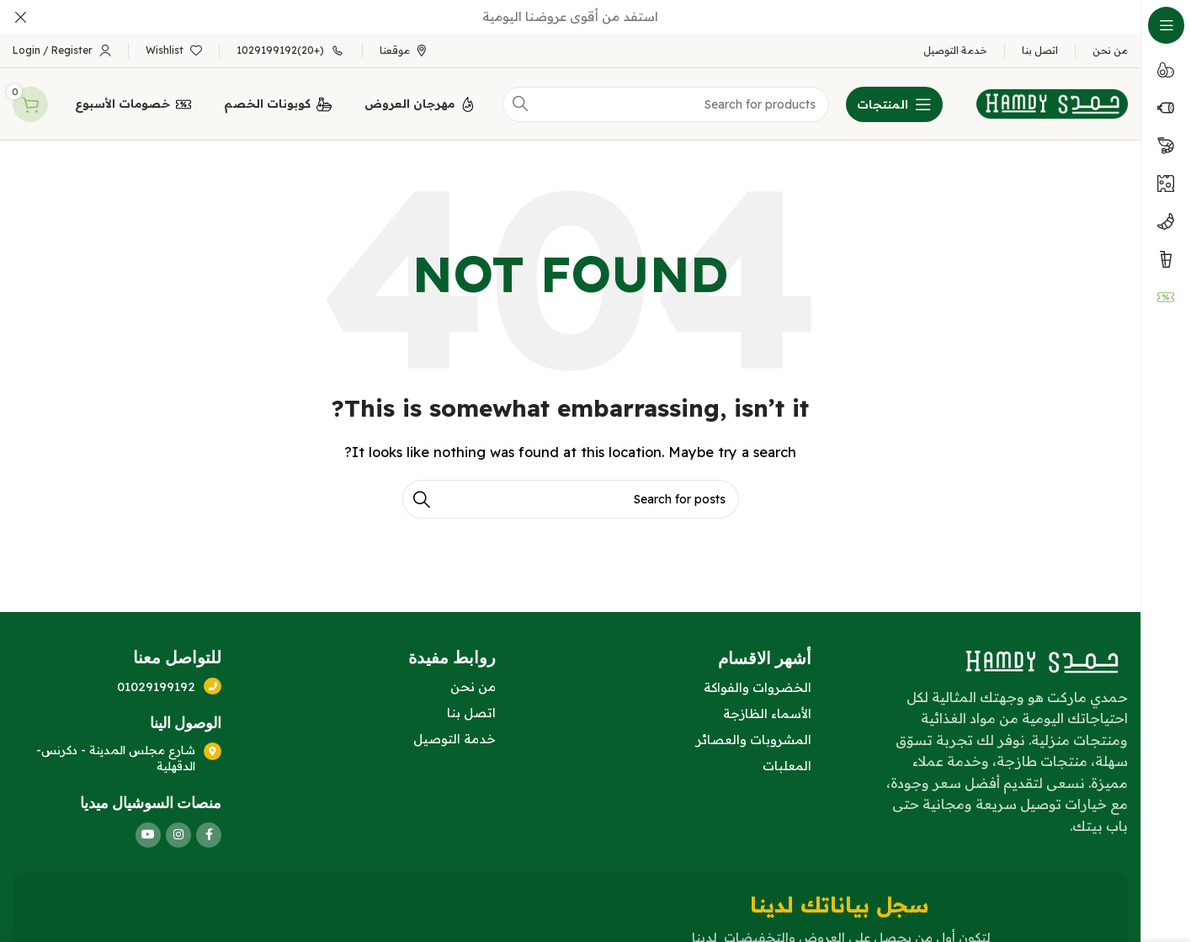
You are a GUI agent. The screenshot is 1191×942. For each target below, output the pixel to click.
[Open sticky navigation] (894, 101)
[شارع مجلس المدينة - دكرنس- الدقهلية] (213, 747)
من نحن (473, 683)
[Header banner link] (595, 17)
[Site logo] (1052, 100)
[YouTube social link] (148, 832)
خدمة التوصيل (454, 735)
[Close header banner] (21, 17)
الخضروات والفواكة (757, 684)
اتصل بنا (471, 709)
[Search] (570, 496)
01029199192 (157, 683)
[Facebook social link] (208, 832)
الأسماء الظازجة (767, 710)
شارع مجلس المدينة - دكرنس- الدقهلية (116, 755)
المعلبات (787, 762)
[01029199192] (213, 682)
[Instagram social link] (178, 832)
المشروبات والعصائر (753, 736)
